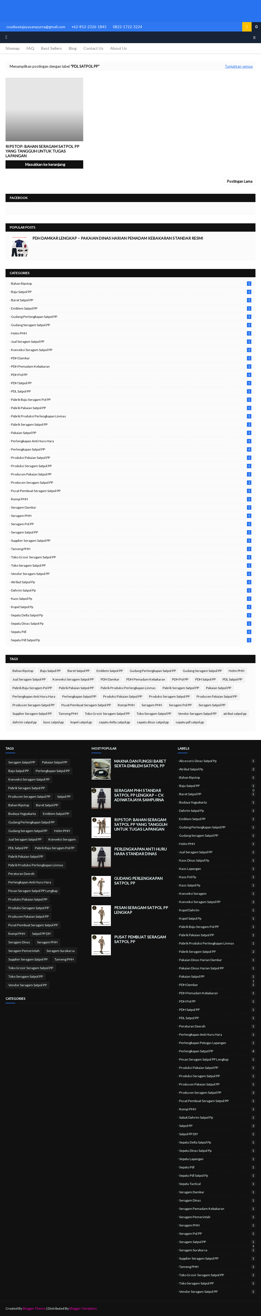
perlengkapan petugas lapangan (217, 1043)
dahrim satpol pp (131, 590)
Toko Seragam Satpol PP (131, 565)
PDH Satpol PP (131, 383)
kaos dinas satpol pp (217, 860)
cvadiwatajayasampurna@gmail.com (35, 27)
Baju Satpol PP (131, 292)
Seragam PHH (131, 516)
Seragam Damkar (131, 507)
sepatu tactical (217, 1184)
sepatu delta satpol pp (131, 615)
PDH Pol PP (131, 375)
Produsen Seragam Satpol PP (131, 482)
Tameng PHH (131, 549)
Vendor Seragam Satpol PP (131, 574)
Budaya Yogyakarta (22, 814)
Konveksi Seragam (62, 839)
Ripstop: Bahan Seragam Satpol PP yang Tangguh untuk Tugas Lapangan (42, 151)
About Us (118, 48)
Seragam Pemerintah (24, 951)
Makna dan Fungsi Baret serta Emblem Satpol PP (140, 763)
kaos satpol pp (131, 598)
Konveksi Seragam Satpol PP (131, 350)
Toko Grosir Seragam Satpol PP (131, 557)
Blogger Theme (34, 1308)
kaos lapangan (217, 869)
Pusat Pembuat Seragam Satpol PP (131, 491)
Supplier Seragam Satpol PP (131, 540)
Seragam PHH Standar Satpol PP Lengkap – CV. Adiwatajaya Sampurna (139, 795)
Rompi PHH (131, 499)
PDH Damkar (131, 358)
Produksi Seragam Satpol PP (131, 466)
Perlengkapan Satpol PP (131, 449)
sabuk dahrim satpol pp (217, 1117)
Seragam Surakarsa (60, 951)
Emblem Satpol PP (131, 308)
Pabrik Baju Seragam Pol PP (131, 399)
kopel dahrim (217, 910)
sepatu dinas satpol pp (131, 623)
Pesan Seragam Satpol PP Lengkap (33, 891)
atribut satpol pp (131, 582)
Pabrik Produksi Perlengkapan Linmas (131, 416)
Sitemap (13, 48)
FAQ (30, 48)
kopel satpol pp (131, 607)
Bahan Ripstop (131, 283)
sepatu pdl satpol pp (131, 640)
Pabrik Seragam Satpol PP (131, 424)
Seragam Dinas (19, 942)
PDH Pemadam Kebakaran (131, 366)
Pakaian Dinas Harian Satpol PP (217, 968)
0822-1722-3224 (127, 27)
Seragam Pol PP (131, 524)
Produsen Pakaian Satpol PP (131, 474)
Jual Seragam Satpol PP (131, 341)
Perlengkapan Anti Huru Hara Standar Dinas (140, 851)
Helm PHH (131, 333)
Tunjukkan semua (239, 66)
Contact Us (93, 48)
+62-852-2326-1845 (89, 27)
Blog (73, 48)
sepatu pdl (131, 632)
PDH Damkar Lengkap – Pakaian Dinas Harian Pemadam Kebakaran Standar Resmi (117, 238)
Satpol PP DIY (41, 934)
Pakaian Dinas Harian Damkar (217, 960)
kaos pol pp (217, 877)
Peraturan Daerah (21, 874)
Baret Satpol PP (131, 300)
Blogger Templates (83, 1308)
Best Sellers (51, 48)
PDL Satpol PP (131, 391)
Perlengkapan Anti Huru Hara (131, 441)
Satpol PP (64, 796)
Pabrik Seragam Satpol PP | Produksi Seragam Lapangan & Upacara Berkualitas (130, 11)
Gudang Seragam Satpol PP (131, 325)
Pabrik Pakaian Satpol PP (131, 408)
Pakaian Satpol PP (131, 433)
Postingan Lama (239, 181)
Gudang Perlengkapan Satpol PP (131, 317)
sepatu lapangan (217, 1159)
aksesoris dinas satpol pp (217, 761)
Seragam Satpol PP (131, 532)
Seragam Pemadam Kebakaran (217, 1209)
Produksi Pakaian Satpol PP (131, 458)
